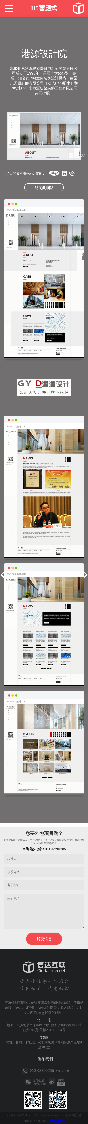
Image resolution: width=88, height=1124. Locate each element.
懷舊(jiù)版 (58, 1121)
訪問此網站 (44, 188)
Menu (8, 8)
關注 (61, 1084)
